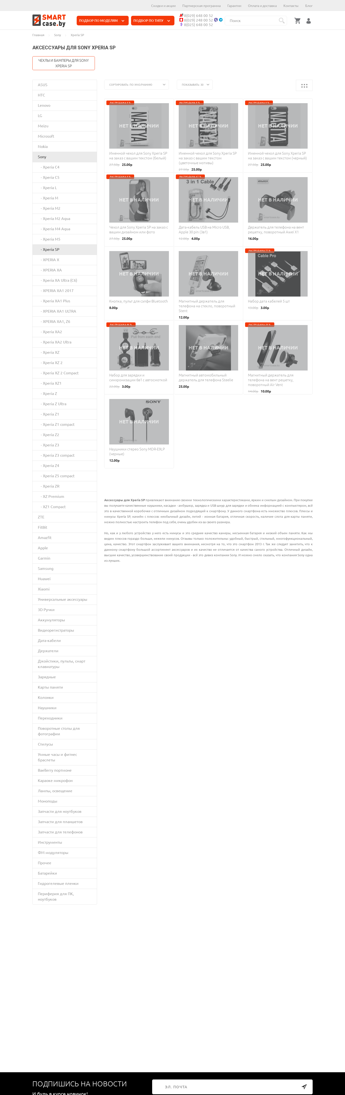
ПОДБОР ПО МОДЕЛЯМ (101, 20)
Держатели (48, 651)
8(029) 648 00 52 (196, 15)
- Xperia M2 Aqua (54, 218)
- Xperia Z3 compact (56, 455)
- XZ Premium (51, 496)
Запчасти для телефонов (60, 832)
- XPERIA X (48, 260)
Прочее (44, 863)
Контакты (291, 6)
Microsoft (46, 136)
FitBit (42, 527)
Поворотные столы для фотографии (59, 731)
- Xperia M (48, 198)
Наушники (47, 708)
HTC (41, 95)
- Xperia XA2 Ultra (54, 342)
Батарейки (47, 873)
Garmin (44, 558)
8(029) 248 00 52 (196, 20)
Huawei (44, 579)
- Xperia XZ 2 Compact (58, 373)
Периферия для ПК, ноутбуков (56, 896)
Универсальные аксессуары (62, 599)
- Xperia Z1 (48, 414)
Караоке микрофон (55, 780)
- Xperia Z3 (48, 445)
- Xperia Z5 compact (56, 476)
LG (40, 115)
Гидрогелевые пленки (58, 883)
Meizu (43, 126)
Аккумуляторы (51, 620)
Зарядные (47, 677)
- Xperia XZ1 (50, 383)
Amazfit (45, 537)
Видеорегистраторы (56, 630)
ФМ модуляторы (53, 852)
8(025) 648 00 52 (196, 24)
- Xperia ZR (48, 486)
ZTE (41, 517)
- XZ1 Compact (52, 507)
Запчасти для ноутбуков (59, 811)
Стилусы (45, 744)
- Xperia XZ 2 (50, 362)
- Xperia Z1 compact (56, 424)
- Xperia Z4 (48, 465)
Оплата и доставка (262, 6)
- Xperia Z (47, 393)
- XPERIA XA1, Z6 (54, 321)
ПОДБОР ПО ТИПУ (151, 20)
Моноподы (47, 801)
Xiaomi (44, 589)
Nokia (43, 146)
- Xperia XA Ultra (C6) (57, 280)
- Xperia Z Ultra (52, 404)
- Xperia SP (48, 249)
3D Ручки (46, 609)
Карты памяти (50, 687)
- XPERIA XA (50, 270)
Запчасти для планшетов (60, 822)
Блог (309, 6)
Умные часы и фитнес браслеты (57, 757)
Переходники (50, 718)
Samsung (45, 568)
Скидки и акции (163, 6)
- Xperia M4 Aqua (54, 229)
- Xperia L (47, 187)
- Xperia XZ (48, 352)
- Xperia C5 (48, 177)
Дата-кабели (49, 640)
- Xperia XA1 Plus (54, 301)
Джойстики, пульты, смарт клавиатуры (61, 664)
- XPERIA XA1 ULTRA (57, 311)
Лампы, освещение (55, 791)
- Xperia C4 (48, 167)
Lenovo (44, 105)
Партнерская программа (201, 6)
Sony (42, 157)
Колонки (46, 697)
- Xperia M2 (49, 208)
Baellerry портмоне (55, 770)
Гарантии (234, 6)
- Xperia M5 (49, 239)
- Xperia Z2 (48, 434)
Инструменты (50, 842)
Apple (43, 548)
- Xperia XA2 (50, 332)
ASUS (42, 85)
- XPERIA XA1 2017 (56, 290)
